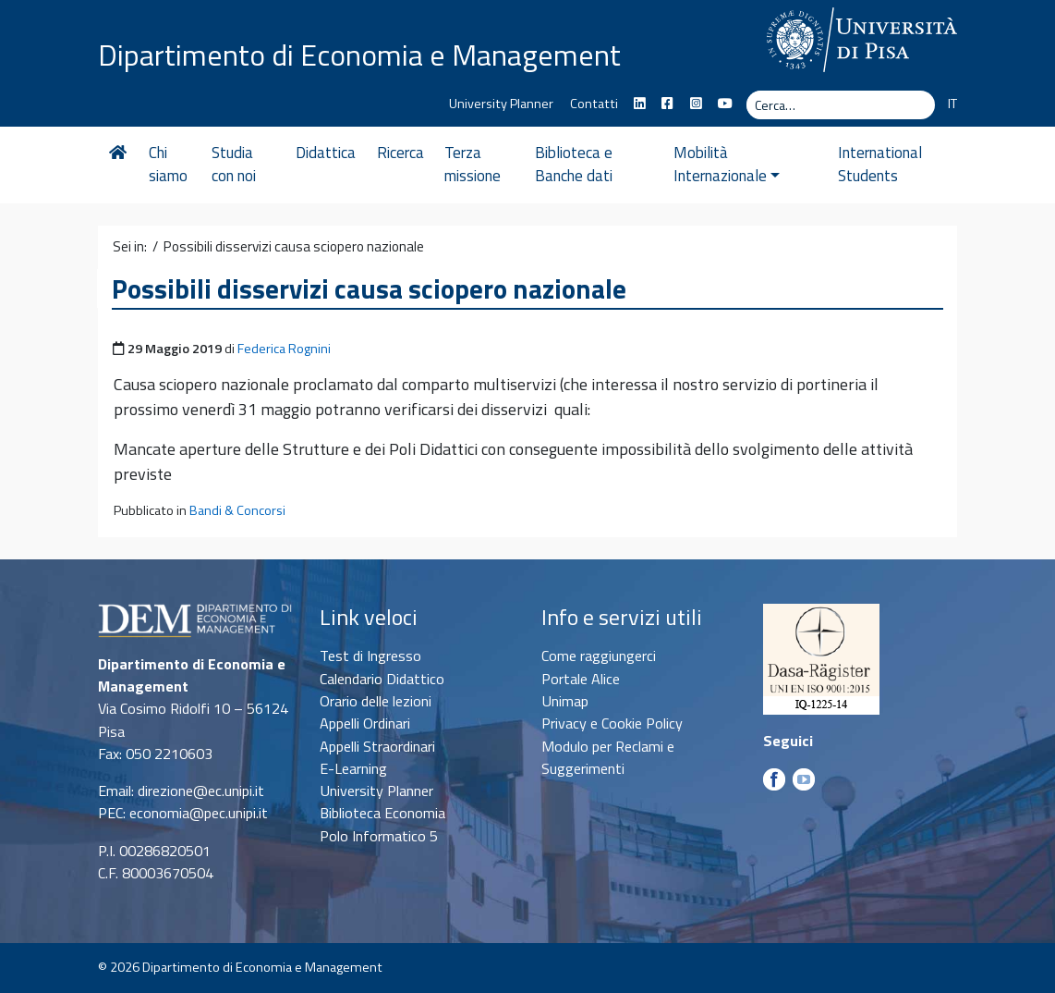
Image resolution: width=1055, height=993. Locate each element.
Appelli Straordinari (377, 746)
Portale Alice (580, 679)
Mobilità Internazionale (739, 165)
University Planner (501, 103)
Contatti (594, 103)
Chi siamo (168, 165)
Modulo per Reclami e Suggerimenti (607, 757)
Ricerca (405, 153)
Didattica (331, 153)
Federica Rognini (284, 348)
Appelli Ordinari (365, 723)
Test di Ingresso (370, 655)
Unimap (564, 701)
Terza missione (478, 165)
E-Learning (353, 768)
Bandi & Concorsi (237, 510)
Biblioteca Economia (382, 813)
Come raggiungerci (598, 655)
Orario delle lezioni (375, 701)
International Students (875, 165)
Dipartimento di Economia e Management (359, 53)
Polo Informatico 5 (379, 836)
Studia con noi (235, 165)
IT (952, 103)
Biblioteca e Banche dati (582, 165)
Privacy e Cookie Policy (612, 723)
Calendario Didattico (382, 679)
